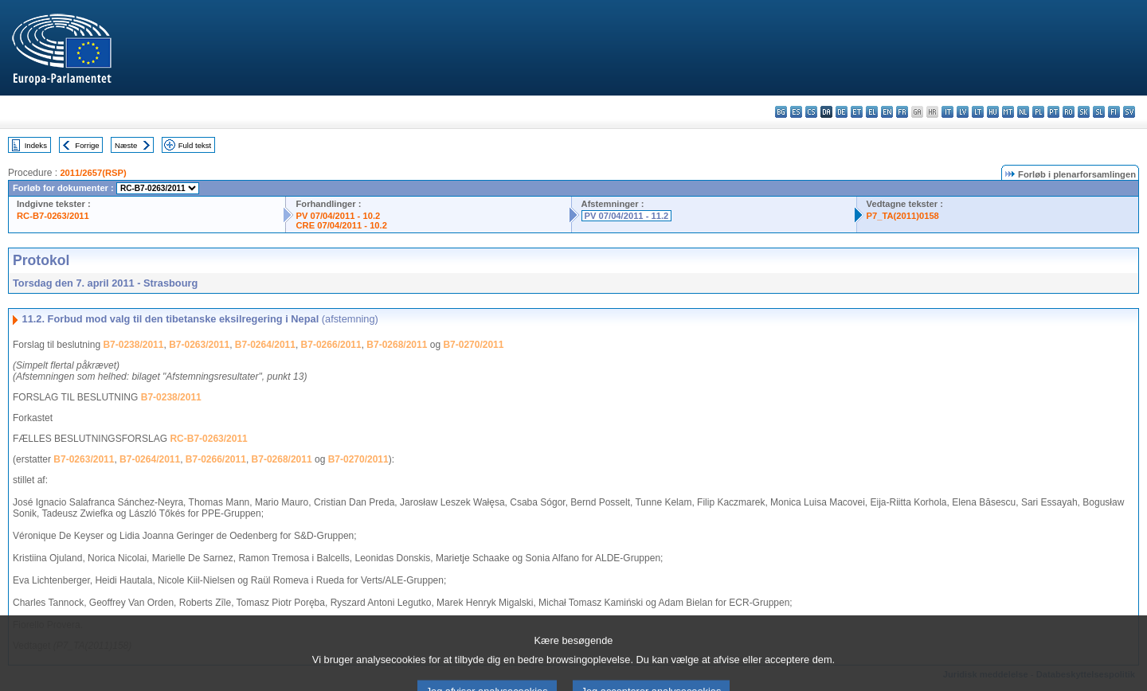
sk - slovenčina (1084, 112)
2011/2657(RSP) (93, 173)
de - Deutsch (842, 112)
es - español (796, 112)
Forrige (87, 145)
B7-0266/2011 (331, 344)
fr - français (902, 112)
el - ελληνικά (872, 112)
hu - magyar (993, 112)
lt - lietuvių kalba (978, 112)
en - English (887, 112)
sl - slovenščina (1099, 112)
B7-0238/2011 (133, 344)
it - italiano (947, 112)
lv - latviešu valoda (963, 112)
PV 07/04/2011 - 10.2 (338, 216)
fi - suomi (1114, 112)
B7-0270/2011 (473, 344)
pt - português (1053, 112)
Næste (126, 145)
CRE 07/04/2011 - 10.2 (341, 225)
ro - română (1069, 112)
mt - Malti (1008, 112)
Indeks (36, 145)
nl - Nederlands (1023, 112)
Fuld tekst (195, 145)
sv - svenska (1129, 112)
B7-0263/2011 (199, 344)
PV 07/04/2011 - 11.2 (627, 216)
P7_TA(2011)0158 (903, 216)
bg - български (781, 112)
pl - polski (1038, 112)
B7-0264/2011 (265, 344)
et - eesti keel (857, 112)
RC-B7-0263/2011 (53, 216)
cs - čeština (811, 112)
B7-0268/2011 (396, 344)
